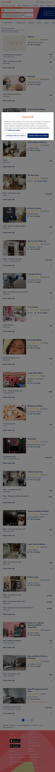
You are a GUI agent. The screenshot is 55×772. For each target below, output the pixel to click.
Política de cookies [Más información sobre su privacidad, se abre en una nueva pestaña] (13, 130)
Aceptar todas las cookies (38, 135)
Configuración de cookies (15, 135)
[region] (27, 126)
